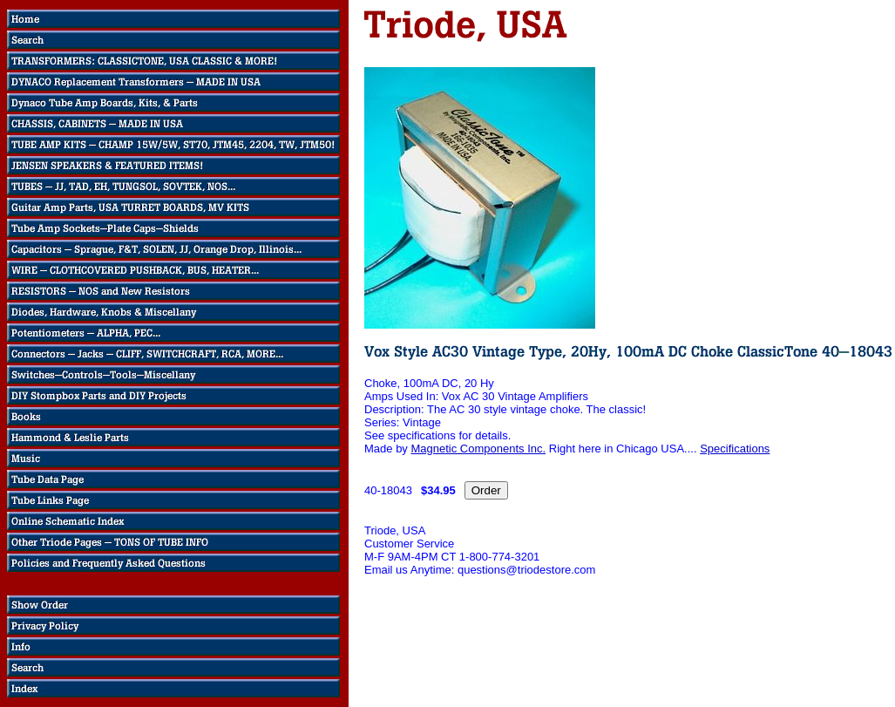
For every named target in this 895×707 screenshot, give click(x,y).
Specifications (735, 448)
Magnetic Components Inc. (478, 448)
